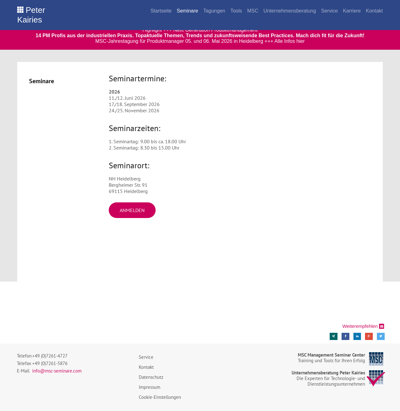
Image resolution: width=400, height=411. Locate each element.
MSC (252, 10)
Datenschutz (151, 377)
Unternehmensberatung (289, 10)
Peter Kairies (31, 14)
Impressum (149, 387)
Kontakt (374, 10)
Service (329, 10)
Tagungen (214, 10)
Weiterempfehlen (360, 326)
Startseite (161, 10)
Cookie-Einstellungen (160, 397)
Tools (236, 10)
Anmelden (132, 210)
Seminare (187, 10)
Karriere (352, 10)
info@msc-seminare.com (57, 371)
